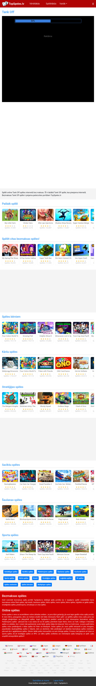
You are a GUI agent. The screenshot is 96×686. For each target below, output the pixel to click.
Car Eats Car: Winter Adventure (67, 484)
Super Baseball (81, 554)
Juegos (57, 646)
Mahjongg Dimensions (10, 371)
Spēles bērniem (11, 316)
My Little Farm (10, 223)
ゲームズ (63, 672)
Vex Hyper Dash (81, 258)
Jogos (44, 646)
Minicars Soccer (63, 554)
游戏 (55, 672)
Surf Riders (10, 554)
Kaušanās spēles (80, 572)
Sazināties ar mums (41, 680)
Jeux (66, 660)
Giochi (14, 649)
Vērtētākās (34, 3)
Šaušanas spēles (12, 500)
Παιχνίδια (58, 656)
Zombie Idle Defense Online (48, 519)
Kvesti (35, 578)
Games (9, 646)
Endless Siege (63, 406)
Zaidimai (23, 670)
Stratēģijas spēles (12, 387)
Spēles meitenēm (10, 585)
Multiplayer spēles (44, 585)
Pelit (55, 649)
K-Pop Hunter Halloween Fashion (32, 258)
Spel (35, 649)
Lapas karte (58, 680)
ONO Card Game (63, 371)
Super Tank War (46, 258)
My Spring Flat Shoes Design (13, 258)
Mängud (64, 653)
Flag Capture (63, 519)
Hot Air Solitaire (81, 371)
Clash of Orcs (81, 406)
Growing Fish (28, 336)
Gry (19, 653)
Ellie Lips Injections (45, 223)
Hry (29, 653)
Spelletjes (81, 646)
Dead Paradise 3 (45, 484)
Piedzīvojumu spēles (45, 572)
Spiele (68, 646)
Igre (39, 653)
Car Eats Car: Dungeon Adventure (32, 484)
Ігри (77, 649)
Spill (25, 649)
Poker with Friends (45, 371)
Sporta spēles (10, 535)
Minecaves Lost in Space (64, 336)
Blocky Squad (45, 406)
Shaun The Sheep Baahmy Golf (32, 554)
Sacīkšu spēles (11, 464)
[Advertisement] (48, 58)
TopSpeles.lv (16, 3)
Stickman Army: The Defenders (32, 406)
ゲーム (71, 656)
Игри (45, 656)
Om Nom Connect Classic (65, 258)
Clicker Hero (28, 223)
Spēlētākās (51, 3)
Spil (45, 649)
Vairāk (62, 3)
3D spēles (79, 578)
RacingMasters (10, 484)
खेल (48, 672)
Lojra (35, 656)
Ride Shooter (81, 519)
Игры (33, 646)
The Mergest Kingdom (10, 406)
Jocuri (88, 649)
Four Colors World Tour (11, 336)
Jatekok (8, 653)
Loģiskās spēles (66, 578)
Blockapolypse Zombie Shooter (32, 519)
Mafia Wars (10, 519)
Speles (77, 653)
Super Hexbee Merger (81, 223)
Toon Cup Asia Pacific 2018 (83, 336)
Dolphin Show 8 (46, 336)
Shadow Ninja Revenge (64, 223)
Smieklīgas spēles (10, 572)
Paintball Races (81, 484)
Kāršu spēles (9, 351)
